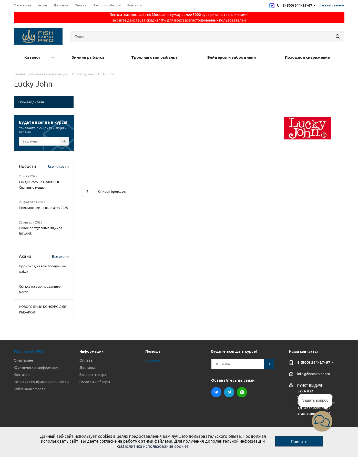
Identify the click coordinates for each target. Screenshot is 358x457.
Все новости (58, 167)
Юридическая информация (36, 367)
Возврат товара (92, 375)
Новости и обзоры (94, 382)
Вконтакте (216, 392)
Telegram (229, 392)
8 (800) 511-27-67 (313, 362)
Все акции (60, 257)
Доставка (87, 367)
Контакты (22, 375)
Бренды (152, 360)
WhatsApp (242, 392)
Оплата (85, 360)
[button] (322, 421)
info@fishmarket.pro (313, 374)
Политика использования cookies (156, 446)
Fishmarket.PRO (29, 351)
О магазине (23, 360)
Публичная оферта (29, 389)
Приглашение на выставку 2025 (43, 207)
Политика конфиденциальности (41, 382)
